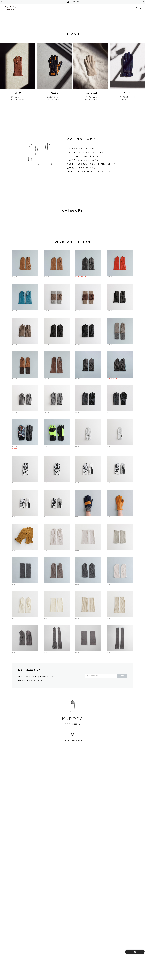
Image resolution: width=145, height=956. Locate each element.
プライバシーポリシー (116, 951)
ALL (40, 324)
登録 (122, 881)
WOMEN (52, 324)
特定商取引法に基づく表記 (133, 951)
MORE (73, 858)
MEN (65, 324)
